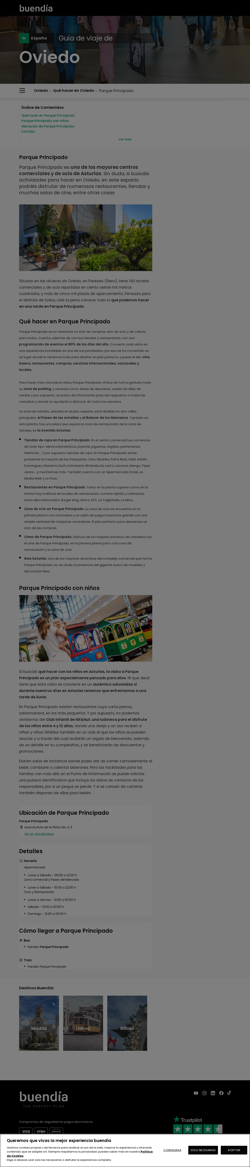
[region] (125, 1150)
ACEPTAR (234, 1150)
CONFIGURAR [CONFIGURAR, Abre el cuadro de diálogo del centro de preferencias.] (172, 1150)
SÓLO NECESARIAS (203, 1150)
